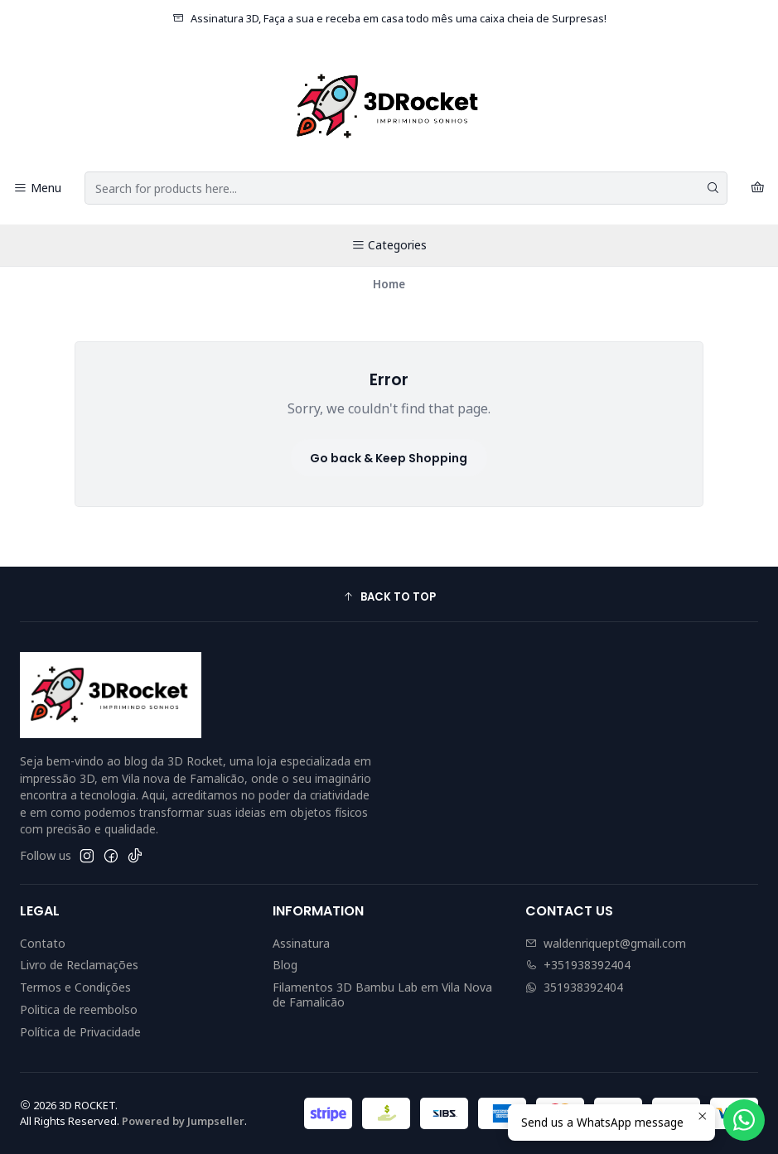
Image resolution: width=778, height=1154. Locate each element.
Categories (389, 245)
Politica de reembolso (79, 1009)
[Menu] (37, 188)
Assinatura (301, 943)
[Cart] (757, 188)
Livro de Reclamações (79, 965)
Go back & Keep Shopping (388, 458)
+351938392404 (578, 965)
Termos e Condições (75, 987)
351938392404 (574, 987)
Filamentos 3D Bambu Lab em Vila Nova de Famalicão (382, 994)
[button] (389, 596)
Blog (285, 965)
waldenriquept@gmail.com (605, 943)
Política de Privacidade (80, 1032)
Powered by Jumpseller (183, 1120)
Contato (42, 943)
